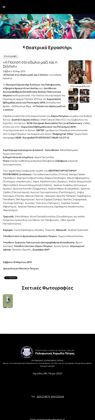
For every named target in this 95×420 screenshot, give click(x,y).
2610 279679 (43, 396)
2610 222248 (57, 396)
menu (4, 7)
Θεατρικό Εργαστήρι (49, 47)
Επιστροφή (10, 56)
